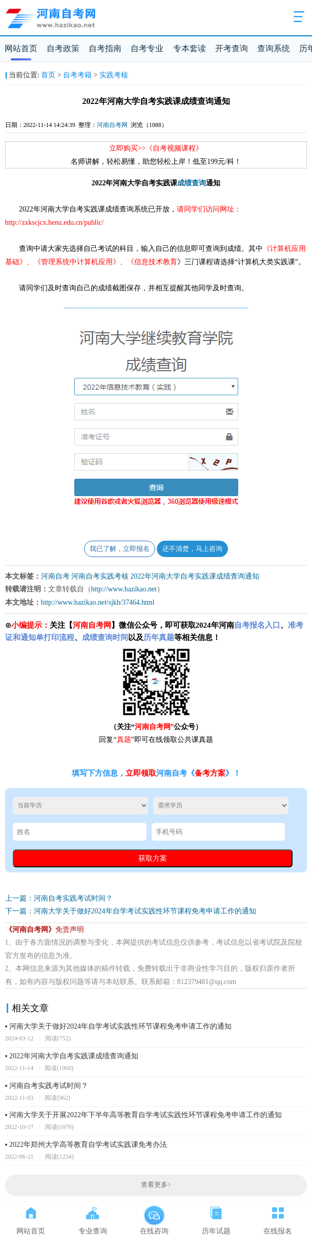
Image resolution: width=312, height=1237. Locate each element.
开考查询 (231, 48)
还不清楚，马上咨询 (192, 548)
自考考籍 (77, 75)
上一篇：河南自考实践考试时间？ (59, 898)
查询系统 (273, 48)
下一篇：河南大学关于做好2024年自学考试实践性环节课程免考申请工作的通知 (130, 911)
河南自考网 (112, 125)
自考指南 (105, 48)
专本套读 (189, 48)
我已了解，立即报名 (120, 548)
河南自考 (55, 576)
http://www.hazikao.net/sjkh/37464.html (98, 602)
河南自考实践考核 (100, 576)
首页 (48, 75)
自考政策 (63, 48)
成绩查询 (191, 183)
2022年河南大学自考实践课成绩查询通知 (194, 576)
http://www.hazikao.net (124, 589)
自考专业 (147, 48)
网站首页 (21, 48)
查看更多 (156, 1184)
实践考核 (113, 75)
